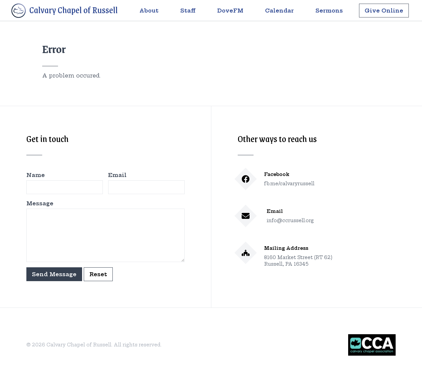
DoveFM (230, 10)
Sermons (329, 10)
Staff (188, 10)
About (149, 10)
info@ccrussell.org (290, 220)
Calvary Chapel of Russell (64, 11)
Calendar (279, 10)
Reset (98, 274)
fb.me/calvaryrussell (289, 184)
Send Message (54, 274)
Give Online (384, 10)
